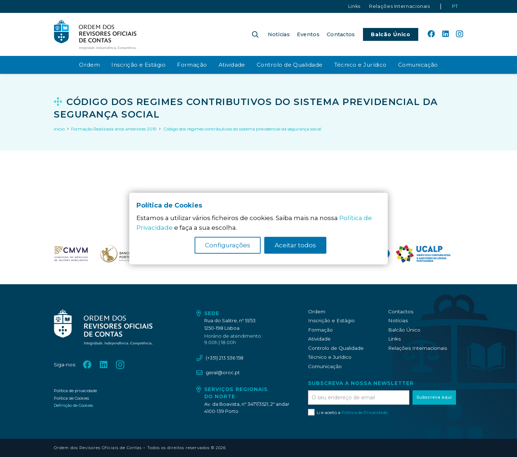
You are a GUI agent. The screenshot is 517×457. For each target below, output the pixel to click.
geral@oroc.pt (223, 372)
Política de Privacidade (364, 412)
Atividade (319, 339)
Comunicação (325, 366)
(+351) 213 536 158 (224, 358)
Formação (320, 330)
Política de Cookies (71, 398)
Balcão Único (404, 330)
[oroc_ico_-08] (119, 254)
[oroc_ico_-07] (71, 254)
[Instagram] (459, 34)
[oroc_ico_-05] (95, 34)
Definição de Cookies (73, 405)
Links (394, 339)
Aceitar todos (295, 245)
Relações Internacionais (417, 348)
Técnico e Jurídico (329, 357)
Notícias (398, 320)
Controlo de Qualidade (336, 348)
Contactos (400, 311)
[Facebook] (431, 34)
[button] (255, 34)
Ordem (316, 311)
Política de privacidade (75, 390)
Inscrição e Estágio (331, 320)
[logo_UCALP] (423, 254)
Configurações (227, 245)
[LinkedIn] (445, 34)
